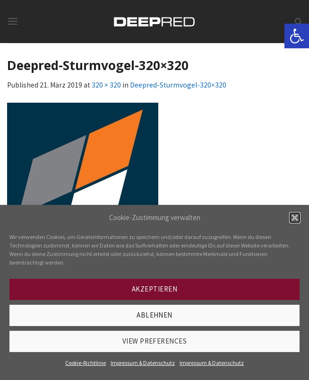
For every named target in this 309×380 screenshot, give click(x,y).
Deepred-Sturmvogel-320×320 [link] (178, 84)
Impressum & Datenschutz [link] (143, 362)
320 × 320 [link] (106, 84)
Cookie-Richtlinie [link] (85, 362)
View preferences (154, 340)
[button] (295, 217)
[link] (296, 36)
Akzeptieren (154, 288)
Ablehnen (154, 314)
